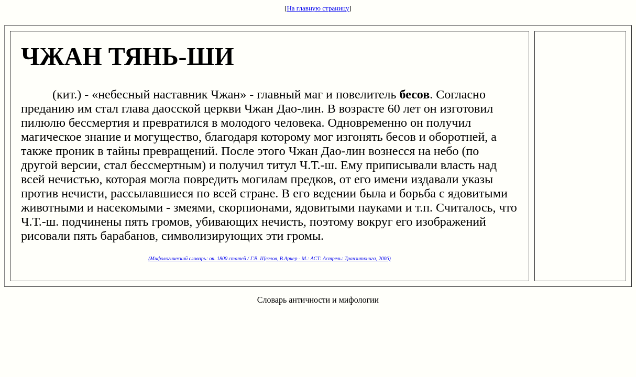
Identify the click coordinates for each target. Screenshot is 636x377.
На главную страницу (318, 8)
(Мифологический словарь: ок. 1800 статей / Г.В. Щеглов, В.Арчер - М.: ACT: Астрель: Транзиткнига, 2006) (269, 258)
